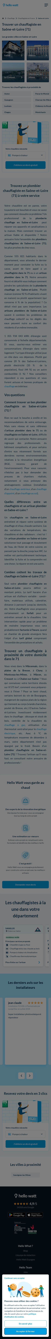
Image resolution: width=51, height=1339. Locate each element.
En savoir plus (25, 1323)
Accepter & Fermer (25, 1331)
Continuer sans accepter (14, 1278)
